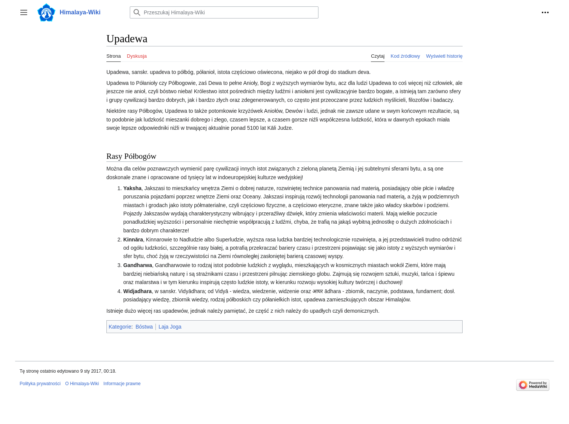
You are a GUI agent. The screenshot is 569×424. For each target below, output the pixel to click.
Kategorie (120, 327)
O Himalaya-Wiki (82, 383)
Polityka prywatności (40, 383)
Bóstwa (144, 327)
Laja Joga (169, 327)
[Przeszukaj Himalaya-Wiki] (224, 12)
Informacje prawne (122, 383)
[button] (23, 12)
